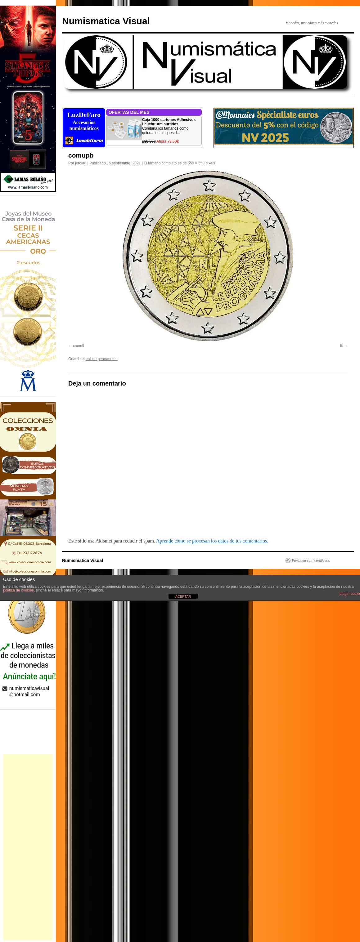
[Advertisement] (28, 847)
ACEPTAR (183, 596)
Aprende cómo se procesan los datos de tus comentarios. (212, 540)
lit (341, 346)
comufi (78, 346)
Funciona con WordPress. (311, 560)
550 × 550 (196, 163)
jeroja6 (80, 163)
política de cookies (18, 590)
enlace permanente (102, 359)
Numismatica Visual (106, 21)
